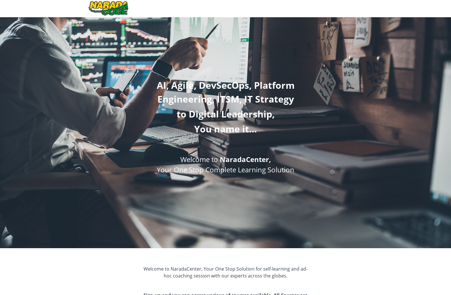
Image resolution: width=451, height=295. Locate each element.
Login (358, 8)
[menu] (356, 8)
